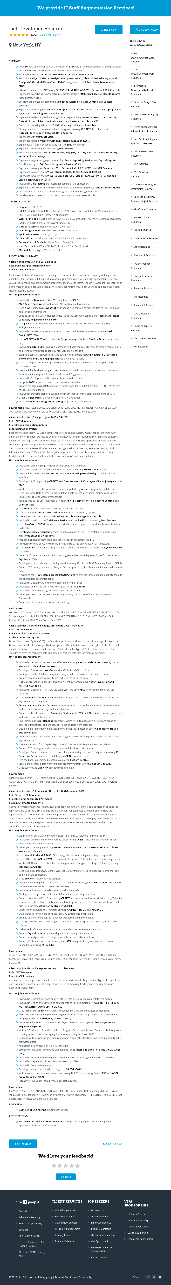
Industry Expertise (64, 1235)
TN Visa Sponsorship (138, 1226)
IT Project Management (67, 1228)
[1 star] (54, 1165)
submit (66, 1176)
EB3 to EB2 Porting (137, 1232)
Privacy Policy (147, 29)
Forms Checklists (100, 1257)
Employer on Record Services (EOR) (102, 1249)
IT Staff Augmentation (66, 1210)
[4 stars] (72, 1165)
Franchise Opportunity (30, 1223)
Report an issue (113, 1143)
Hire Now (109, 29)
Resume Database (65, 1241)
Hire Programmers (65, 1216)
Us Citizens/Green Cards (103, 1235)
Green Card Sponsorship (140, 1238)
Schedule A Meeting (29, 1217)
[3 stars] (66, 1165)
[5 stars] (78, 1165)
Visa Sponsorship (100, 1241)
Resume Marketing (101, 1228)
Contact (23, 1211)
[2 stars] (60, 1165)
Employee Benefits (101, 1222)
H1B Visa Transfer (136, 1214)
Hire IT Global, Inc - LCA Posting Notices (31, 1243)
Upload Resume (99, 1216)
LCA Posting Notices (30, 1235)
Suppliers (23, 1229)
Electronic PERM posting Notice (32, 1254)
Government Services (66, 1222)
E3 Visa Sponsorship (138, 1220)
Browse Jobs (97, 1210)
